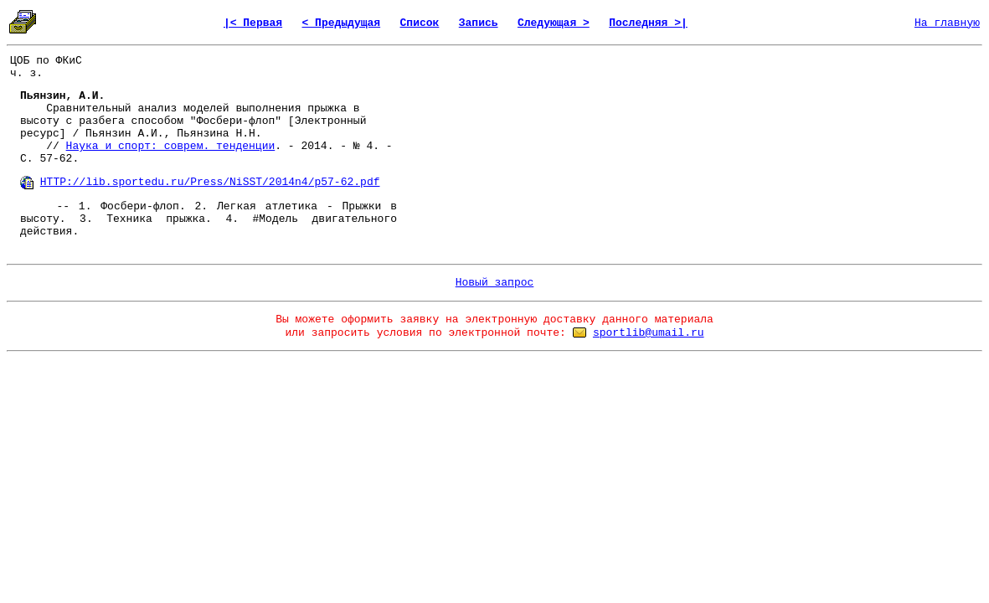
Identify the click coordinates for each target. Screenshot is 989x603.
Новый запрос (495, 282)
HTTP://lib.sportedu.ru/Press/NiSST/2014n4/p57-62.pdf (210, 182)
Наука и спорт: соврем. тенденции (171, 146)
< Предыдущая (341, 23)
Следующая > (554, 23)
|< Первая (253, 23)
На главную (947, 23)
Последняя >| (648, 23)
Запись (478, 23)
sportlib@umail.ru (648, 333)
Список (420, 23)
